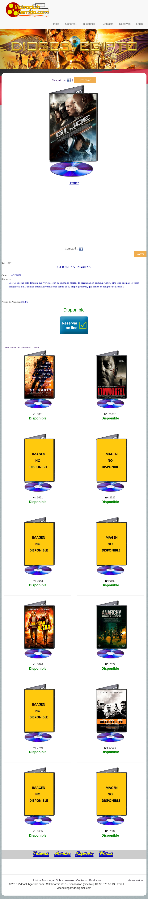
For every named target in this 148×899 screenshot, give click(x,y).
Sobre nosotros (65, 880)
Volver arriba (135, 880)
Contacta (108, 23)
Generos (71, 23)
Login (139, 23)
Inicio (56, 23)
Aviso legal (48, 880)
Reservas (124, 23)
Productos (95, 880)
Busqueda (90, 23)
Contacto (81, 880)
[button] (11, 46)
